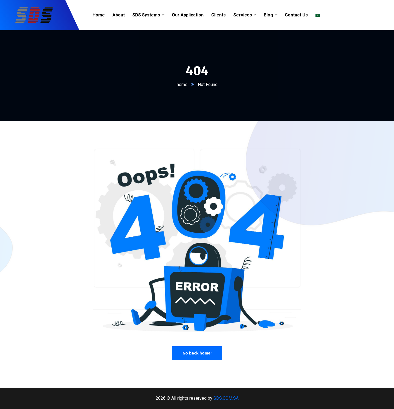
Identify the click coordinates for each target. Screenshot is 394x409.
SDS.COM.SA (226, 398)
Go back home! (197, 353)
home (182, 84)
